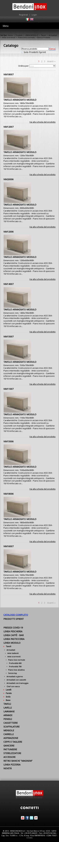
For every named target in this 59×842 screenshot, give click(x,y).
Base (8, 700)
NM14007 (8, 284)
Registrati (23, 14)
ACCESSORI (9, 756)
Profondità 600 (15, 663)
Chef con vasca (13, 686)
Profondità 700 (15, 666)
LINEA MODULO (31, 35)
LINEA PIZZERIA (11, 764)
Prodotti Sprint (13, 618)
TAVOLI (7, 703)
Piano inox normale (26, 37)
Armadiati (53, 35)
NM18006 (8, 493)
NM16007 (8, 546)
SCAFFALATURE (11, 726)
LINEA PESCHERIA (12, 631)
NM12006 (8, 231)
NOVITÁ (7, 768)
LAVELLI (7, 707)
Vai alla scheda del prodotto (42, 122)
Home (10, 35)
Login (34, 14)
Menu (5, 25)
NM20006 (8, 179)
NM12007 (8, 126)
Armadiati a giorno (15, 676)
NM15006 (8, 441)
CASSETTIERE (10, 722)
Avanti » (51, 61)
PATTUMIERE (10, 749)
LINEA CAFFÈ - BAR (13, 635)
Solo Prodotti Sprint (34, 52)
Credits (29, 837)
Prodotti (19, 35)
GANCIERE (8, 745)
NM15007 (8, 336)
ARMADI (7, 715)
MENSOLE (8, 730)
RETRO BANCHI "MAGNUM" (18, 760)
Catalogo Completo (15, 614)
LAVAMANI (8, 711)
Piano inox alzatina (16, 670)
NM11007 (8, 388)
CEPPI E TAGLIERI (12, 741)
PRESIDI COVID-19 (13, 627)
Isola (8, 696)
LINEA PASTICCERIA (13, 638)
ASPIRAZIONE (10, 737)
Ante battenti (13, 653)
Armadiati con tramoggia (17, 683)
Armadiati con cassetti (16, 680)
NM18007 (8, 74)
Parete (9, 693)
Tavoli (43, 35)
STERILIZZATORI (12, 753)
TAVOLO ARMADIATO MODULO (19, 99)
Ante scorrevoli (8, 37)
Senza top (12, 673)
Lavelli (8, 689)
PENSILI (7, 719)
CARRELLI (8, 734)
